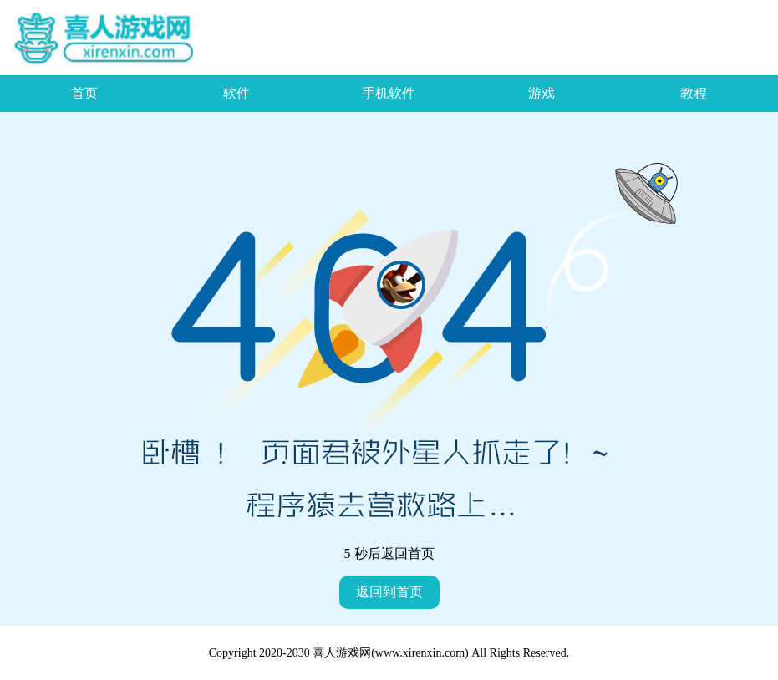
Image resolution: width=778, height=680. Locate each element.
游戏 (541, 93)
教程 (693, 93)
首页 (84, 93)
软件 (236, 93)
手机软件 (388, 93)
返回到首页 (389, 592)
